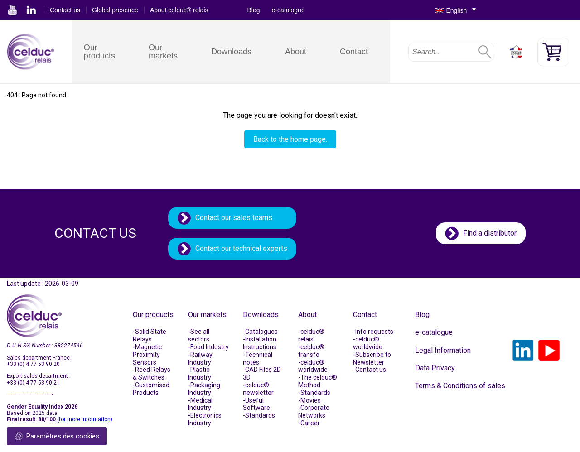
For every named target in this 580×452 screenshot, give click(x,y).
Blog (253, 10)
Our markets (163, 51)
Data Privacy (435, 368)
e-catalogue (288, 10)
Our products (99, 51)
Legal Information (443, 350)
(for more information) (84, 419)
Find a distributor (490, 233)
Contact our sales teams (233, 217)
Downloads (231, 51)
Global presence (115, 10)
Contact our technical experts (241, 248)
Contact (354, 51)
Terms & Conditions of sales (460, 385)
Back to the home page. (290, 139)
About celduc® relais (179, 10)
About (295, 51)
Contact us (65, 10)
